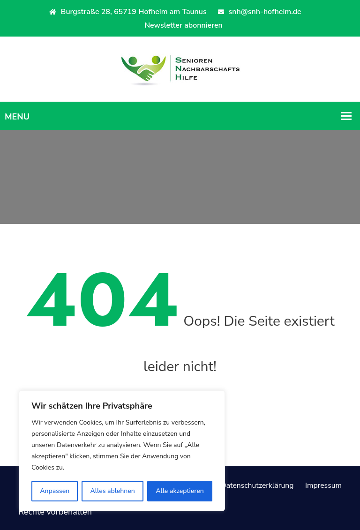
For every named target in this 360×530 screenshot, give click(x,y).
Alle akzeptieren (180, 490)
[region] (122, 450)
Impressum (321, 485)
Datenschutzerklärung (246, 485)
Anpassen (54, 490)
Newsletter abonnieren (183, 25)
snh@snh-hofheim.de (259, 12)
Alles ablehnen (112, 490)
